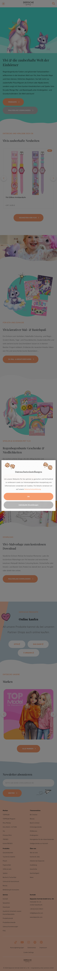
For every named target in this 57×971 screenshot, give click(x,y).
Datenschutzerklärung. (32, 489)
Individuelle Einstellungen (28, 505)
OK (28, 496)
